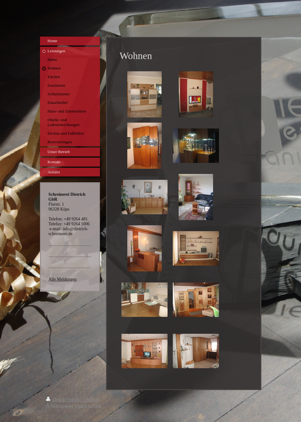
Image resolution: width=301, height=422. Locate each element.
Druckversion (63, 399)
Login (249, 399)
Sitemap (91, 399)
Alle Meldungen (63, 279)
